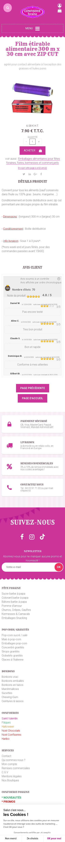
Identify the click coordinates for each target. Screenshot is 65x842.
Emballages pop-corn (14, 643)
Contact (6, 756)
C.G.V (5, 772)
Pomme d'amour (12, 605)
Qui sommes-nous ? (13, 760)
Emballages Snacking (14, 618)
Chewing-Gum (10, 697)
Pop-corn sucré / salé (14, 635)
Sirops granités (10, 651)
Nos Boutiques (10, 780)
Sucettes (7, 693)
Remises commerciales (16, 768)
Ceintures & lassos (12, 701)
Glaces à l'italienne (12, 659)
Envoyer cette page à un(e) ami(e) (32, 168)
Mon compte (9, 764)
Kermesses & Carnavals (16, 614)
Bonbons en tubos (12, 685)
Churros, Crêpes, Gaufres (16, 609)
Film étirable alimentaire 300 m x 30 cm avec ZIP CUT (33, 49)
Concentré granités (13, 647)
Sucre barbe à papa (13, 593)
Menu (32, 28)
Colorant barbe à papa (15, 597)
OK (59, 567)
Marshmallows (10, 689)
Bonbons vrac (10, 676)
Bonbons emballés (13, 680)
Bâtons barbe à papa (14, 601)
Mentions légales (12, 776)
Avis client (32, 267)
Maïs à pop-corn (11, 639)
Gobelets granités (12, 655)
